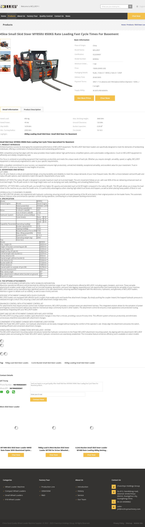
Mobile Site (138, 523)
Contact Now (38, 399)
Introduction (81, 487)
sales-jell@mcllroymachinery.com (124, 507)
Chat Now (136, 16)
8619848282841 (16, 388)
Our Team (80, 499)
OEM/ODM (45, 491)
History (79, 491)
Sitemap (129, 523)
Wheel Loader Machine (14, 487)
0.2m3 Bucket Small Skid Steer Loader (46, 363)
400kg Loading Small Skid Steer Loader (80, 363)
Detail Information (10, 109)
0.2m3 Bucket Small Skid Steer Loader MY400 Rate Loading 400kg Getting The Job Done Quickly (91, 450)
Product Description (32, 109)
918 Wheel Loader (11, 499)
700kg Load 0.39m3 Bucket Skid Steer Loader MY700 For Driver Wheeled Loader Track (53, 450)
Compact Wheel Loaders (14, 491)
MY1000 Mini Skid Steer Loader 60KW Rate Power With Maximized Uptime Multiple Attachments (16, 450)
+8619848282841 (19, 385)
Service (79, 495)
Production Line (47, 487)
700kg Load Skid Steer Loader (16, 363)
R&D (42, 495)
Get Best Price (84, 98)
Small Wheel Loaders (13, 495)
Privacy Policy (119, 523)
